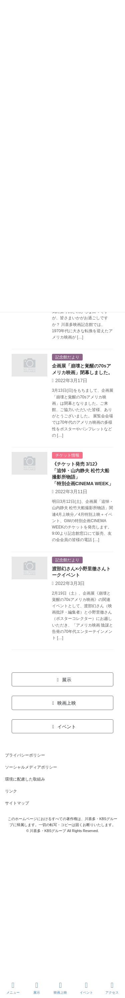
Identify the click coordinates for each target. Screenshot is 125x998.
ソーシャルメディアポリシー (31, 767)
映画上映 (60, 988)
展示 (36, 988)
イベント (86, 988)
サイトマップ (17, 803)
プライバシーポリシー (25, 755)
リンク (11, 791)
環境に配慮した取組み (25, 779)
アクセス (112, 988)
